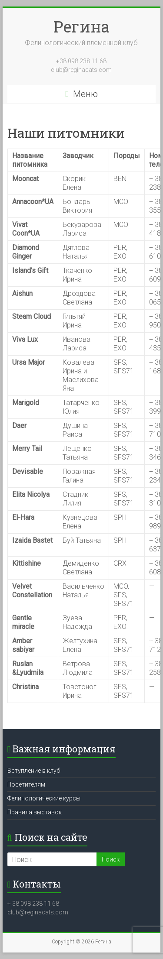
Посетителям (26, 784)
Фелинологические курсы (43, 798)
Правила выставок (34, 812)
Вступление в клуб (33, 770)
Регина (81, 26)
